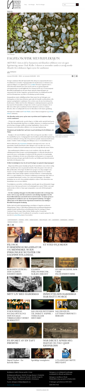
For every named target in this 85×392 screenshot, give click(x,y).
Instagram (17, 385)
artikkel (33, 84)
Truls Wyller (27, 111)
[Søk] (77, 4)
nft (50, 219)
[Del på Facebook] (73, 76)
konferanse (64, 219)
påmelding (17, 215)
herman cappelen (13, 222)
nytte (21, 222)
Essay (26, 4)
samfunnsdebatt (12, 219)
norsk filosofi (34, 219)
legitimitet (55, 219)
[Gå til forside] (14, 5)
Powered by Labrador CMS (42, 390)
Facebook (10, 385)
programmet (23, 143)
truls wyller (43, 219)
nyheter (21, 219)
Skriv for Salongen (40, 4)
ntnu (26, 219)
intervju (71, 219)
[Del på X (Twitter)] (75, 76)
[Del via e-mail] (77, 76)
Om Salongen (31, 4)
